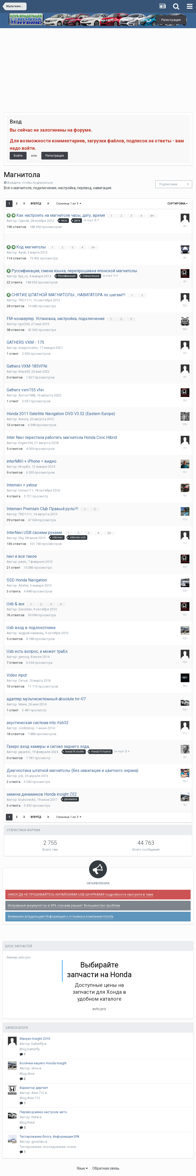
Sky (20, 538)
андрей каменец (30, 633)
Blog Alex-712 (30, 1098)
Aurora (23, 419)
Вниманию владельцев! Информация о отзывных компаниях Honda (60, 916)
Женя (22, 704)
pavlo (22, 562)
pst (20, 776)
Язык (82, 1168)
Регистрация (171, 20)
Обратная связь (105, 1168)
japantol (24, 752)
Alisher (23, 585)
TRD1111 (25, 300)
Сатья (23, 680)
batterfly (37, 1044)
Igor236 (24, 324)
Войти (18, 155)
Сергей (23, 221)
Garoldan (25, 609)
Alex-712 (37, 1093)
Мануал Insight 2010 (35, 1039)
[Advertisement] (98, 66)
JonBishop (26, 728)
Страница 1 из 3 (68, 203)
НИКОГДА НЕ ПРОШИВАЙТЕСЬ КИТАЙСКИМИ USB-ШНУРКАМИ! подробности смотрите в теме (80, 894)
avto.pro (99, 1009)
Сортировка (177, 203)
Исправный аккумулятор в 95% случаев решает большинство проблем (64, 905)
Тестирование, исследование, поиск (48, 1147)
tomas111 (25, 490)
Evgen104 (25, 443)
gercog (23, 657)
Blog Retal (27, 1122)
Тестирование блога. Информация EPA (49, 1136)
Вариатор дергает (34, 1088)
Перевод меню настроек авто (43, 1112)
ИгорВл (24, 467)
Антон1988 (26, 395)
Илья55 (24, 371)
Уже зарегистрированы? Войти (125, 20)
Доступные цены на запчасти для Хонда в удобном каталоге (99, 992)
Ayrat (22, 252)
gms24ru (37, 1142)
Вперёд (36, 203)
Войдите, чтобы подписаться (30, 183)
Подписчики (168, 184)
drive (35, 1068)
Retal (35, 1117)
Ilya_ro (23, 276)
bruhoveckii (26, 800)
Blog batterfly (30, 1049)
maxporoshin (28, 348)
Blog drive (27, 1074)
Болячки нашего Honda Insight (43, 1063)
